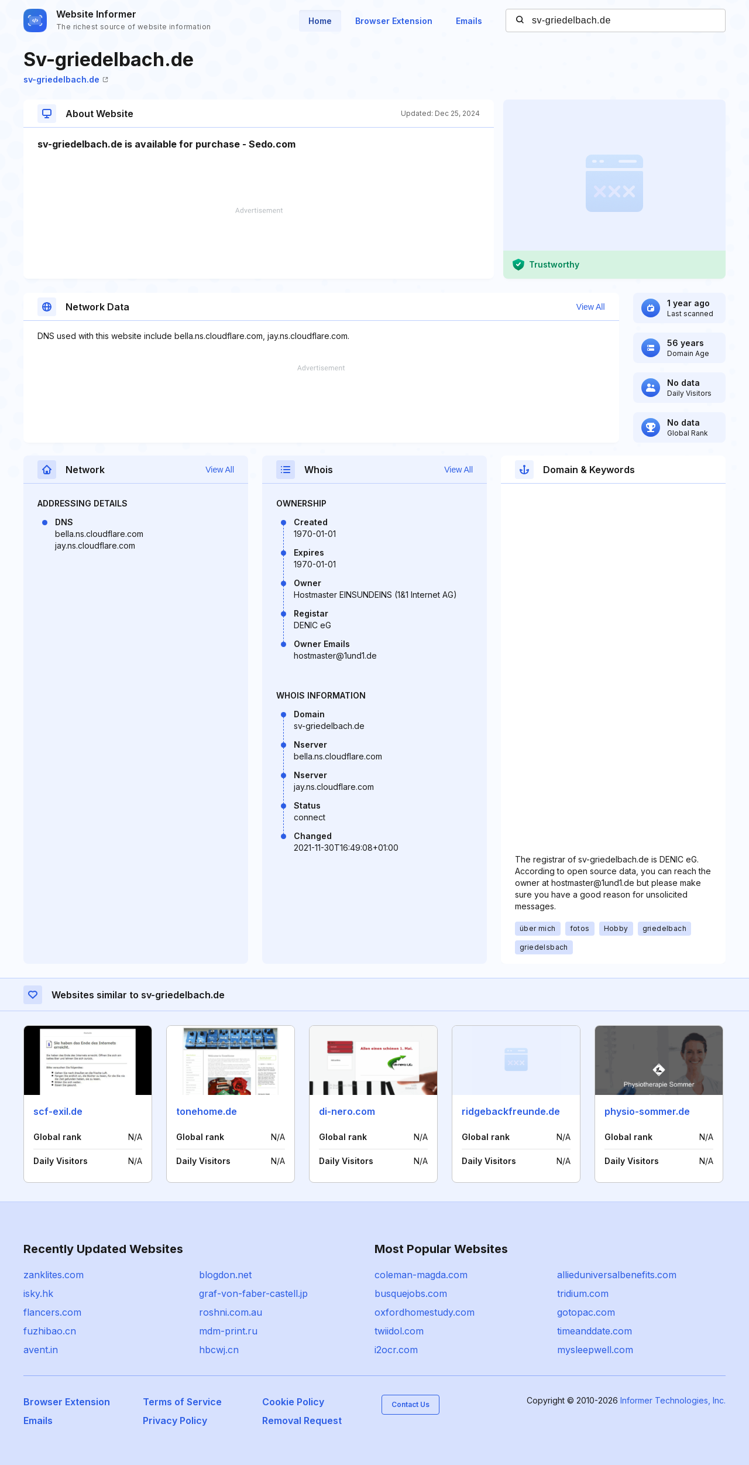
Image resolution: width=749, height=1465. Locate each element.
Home (320, 21)
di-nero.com (347, 1111)
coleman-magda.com (421, 1275)
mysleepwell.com (595, 1350)
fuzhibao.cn (49, 1331)
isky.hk (38, 1293)
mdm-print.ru (228, 1331)
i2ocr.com (396, 1350)
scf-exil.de (58, 1111)
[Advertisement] (258, 243)
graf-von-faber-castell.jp (253, 1293)
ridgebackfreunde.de (511, 1111)
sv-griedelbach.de (65, 79)
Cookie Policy (293, 1402)
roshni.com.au (230, 1312)
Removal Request (302, 1420)
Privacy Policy (175, 1420)
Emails (469, 21)
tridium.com (583, 1293)
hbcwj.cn (219, 1350)
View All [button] (590, 307)
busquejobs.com (410, 1293)
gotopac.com (586, 1312)
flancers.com (52, 1312)
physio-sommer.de (647, 1111)
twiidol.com (399, 1331)
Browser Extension (393, 21)
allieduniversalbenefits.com (616, 1275)
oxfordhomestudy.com (424, 1312)
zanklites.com (53, 1275)
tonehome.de (206, 1111)
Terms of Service (182, 1402)
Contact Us (410, 1404)
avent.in (40, 1350)
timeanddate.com (594, 1331)
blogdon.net (225, 1275)
